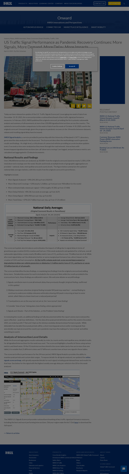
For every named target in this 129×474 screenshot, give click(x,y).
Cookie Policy (63, 57)
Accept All (72, 66)
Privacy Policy (73, 57)
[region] (65, 59)
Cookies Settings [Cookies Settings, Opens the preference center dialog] (57, 66)
